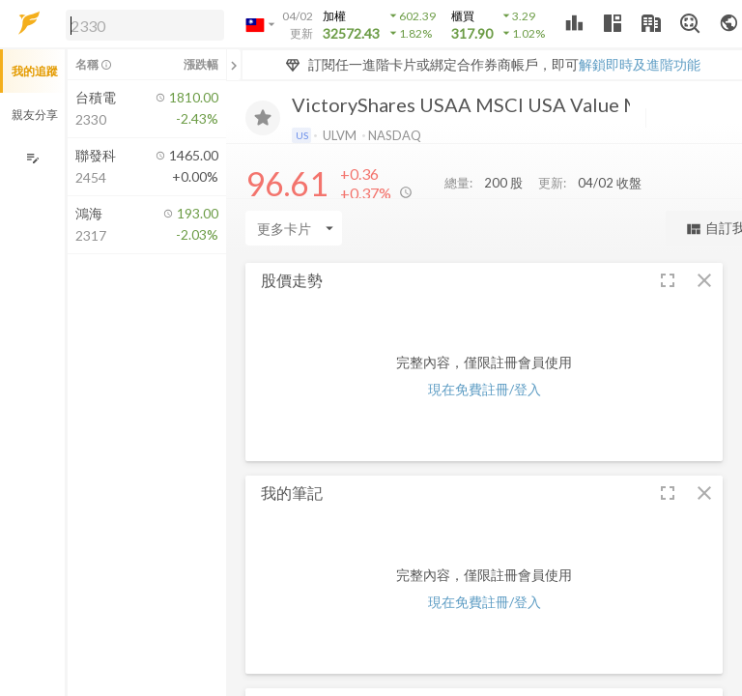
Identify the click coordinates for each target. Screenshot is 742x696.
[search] (145, 25)
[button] (141, 24)
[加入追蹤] (262, 118)
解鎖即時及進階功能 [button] (639, 64)
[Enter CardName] (293, 228)
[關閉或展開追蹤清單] (234, 64)
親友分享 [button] (35, 114)
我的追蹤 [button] (35, 71)
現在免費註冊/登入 (484, 389)
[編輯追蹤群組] (32, 158)
